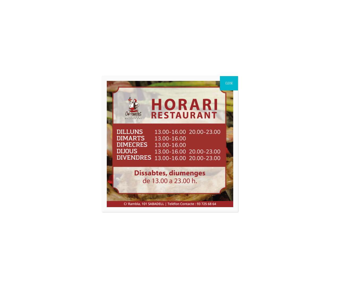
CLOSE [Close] (229, 83)
